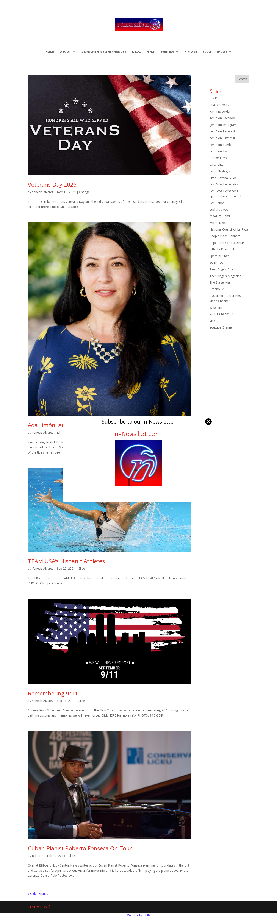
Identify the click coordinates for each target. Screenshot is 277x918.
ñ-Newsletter (138, 434)
